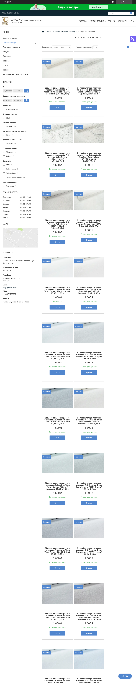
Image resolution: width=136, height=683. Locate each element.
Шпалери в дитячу (43, 613)
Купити (57, 109)
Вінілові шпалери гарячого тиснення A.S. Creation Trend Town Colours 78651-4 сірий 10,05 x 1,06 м (57, 290)
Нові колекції (108, 604)
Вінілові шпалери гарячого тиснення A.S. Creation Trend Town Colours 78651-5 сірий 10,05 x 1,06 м (87, 290)
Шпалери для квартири (45, 634)
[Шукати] (131, 13)
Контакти (122, 21)
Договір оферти (76, 619)
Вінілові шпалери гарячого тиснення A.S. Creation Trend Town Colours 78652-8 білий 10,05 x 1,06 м (87, 553)
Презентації (107, 610)
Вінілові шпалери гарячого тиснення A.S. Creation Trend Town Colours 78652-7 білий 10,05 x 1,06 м (57, 553)
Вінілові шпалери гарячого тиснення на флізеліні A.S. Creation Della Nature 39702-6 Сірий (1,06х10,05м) (57, 159)
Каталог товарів (96, 21)
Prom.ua (80, 676)
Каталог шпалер (68, 31)
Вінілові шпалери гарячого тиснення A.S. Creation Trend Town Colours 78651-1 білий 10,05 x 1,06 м (57, 225)
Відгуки (6, 51)
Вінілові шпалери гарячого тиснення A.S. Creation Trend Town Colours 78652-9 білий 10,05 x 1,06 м (118, 553)
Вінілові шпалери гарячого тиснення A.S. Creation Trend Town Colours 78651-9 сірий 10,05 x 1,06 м (118, 355)
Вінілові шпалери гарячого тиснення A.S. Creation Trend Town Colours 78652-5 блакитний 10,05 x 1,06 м (87, 488)
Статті (5, 65)
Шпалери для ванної (44, 610)
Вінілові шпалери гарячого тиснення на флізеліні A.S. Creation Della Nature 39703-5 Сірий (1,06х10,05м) (87, 159)
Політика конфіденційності (98, 680)
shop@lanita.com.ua (10, 287)
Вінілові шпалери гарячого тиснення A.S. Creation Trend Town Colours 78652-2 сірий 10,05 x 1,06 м (87, 421)
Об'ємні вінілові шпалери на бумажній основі (14, 611)
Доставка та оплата (11, 47)
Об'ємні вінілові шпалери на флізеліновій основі (14, 616)
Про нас (111, 21)
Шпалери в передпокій (45, 625)
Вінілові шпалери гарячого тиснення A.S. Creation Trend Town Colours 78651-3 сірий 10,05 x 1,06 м (118, 225)
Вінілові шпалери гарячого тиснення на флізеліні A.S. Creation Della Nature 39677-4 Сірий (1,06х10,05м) (118, 92)
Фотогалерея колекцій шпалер (16, 74)
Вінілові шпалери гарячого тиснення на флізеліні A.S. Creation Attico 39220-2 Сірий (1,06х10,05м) (87, 91)
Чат (125, 676)
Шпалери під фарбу (11, 604)
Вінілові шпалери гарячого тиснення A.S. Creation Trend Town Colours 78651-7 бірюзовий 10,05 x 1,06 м (57, 355)
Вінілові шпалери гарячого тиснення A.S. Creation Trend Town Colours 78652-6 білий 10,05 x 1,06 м (118, 488)
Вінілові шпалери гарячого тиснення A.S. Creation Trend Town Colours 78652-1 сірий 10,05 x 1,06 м (57, 421)
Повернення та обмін (78, 613)
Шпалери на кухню (43, 622)
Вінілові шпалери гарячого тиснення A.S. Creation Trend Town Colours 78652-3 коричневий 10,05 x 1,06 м (118, 422)
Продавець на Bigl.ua (68, 678)
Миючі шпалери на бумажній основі (17, 607)
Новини (6, 70)
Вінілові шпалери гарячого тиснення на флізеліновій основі (17, 622)
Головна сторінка (10, 38)
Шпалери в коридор (44, 619)
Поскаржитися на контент (77, 680)
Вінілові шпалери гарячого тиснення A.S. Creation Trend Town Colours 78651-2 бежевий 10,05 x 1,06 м (87, 225)
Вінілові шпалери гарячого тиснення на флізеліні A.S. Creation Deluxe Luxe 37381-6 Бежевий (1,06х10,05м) (57, 92)
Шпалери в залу (42, 604)
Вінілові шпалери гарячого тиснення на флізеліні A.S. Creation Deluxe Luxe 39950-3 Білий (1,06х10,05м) (118, 159)
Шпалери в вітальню (44, 607)
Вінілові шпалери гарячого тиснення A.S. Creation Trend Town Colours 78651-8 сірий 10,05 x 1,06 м (87, 355)
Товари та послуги (53, 31)
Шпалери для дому (44, 631)
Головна (82, 21)
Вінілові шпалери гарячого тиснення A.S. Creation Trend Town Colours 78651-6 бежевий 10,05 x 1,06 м (118, 290)
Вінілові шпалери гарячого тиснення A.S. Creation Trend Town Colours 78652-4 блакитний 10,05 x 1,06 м (57, 488)
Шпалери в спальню (44, 628)
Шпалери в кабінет (43, 616)
